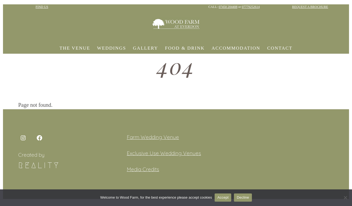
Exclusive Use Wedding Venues (164, 153)
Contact (279, 48)
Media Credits (143, 169)
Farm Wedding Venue (153, 137)
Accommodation (236, 48)
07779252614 (251, 7)
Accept (223, 197)
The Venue (75, 48)
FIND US (42, 7)
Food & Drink (185, 48)
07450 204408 (228, 7)
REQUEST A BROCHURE (310, 7)
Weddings (111, 48)
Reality (39, 165)
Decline (243, 197)
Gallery (145, 48)
